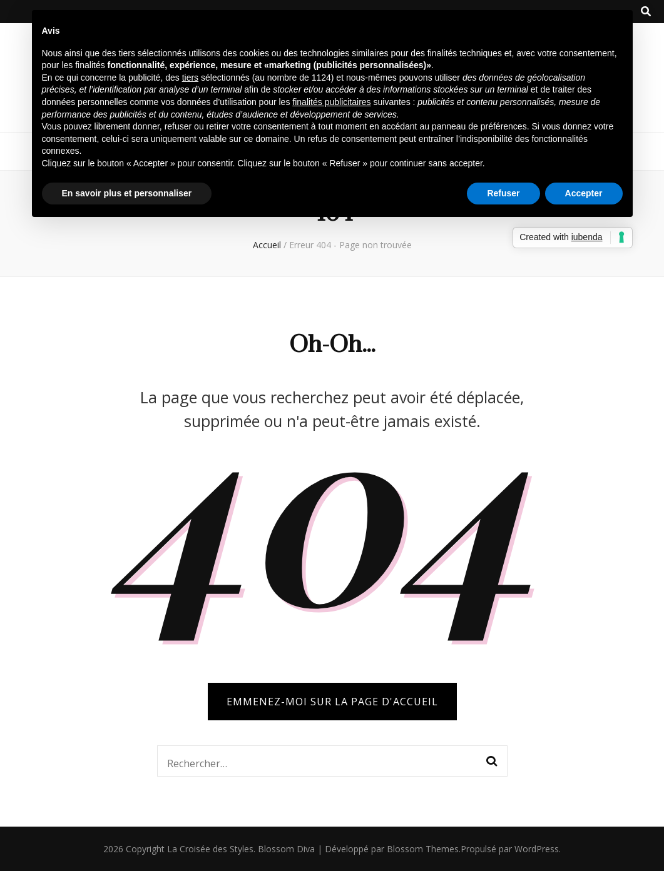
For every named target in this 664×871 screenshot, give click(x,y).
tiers (190, 78)
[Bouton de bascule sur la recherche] (646, 11)
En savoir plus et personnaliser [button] (127, 193)
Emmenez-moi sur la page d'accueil (332, 701)
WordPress (536, 849)
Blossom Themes (423, 849)
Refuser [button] (503, 193)
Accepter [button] (584, 193)
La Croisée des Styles (210, 849)
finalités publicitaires (331, 102)
